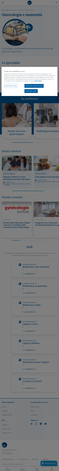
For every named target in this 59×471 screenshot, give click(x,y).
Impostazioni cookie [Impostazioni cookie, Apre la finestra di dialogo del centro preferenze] (10, 85)
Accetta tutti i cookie (31, 91)
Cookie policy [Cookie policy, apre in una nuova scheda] (38, 80)
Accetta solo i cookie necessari (34, 85)
